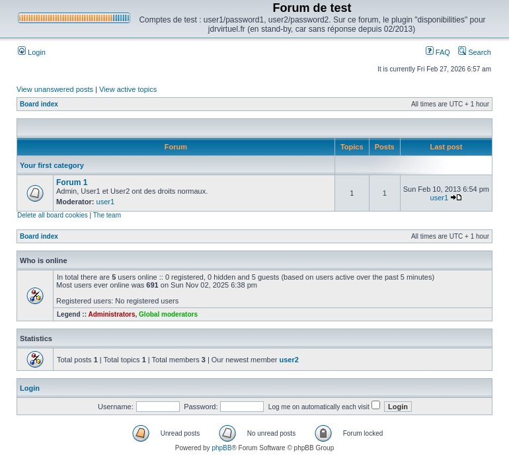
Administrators (111, 314)
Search (474, 52)
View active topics (128, 89)
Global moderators (168, 314)
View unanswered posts (55, 89)
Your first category (52, 165)
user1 (106, 202)
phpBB (221, 448)
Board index (39, 104)
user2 (289, 360)
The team (107, 215)
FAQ (438, 52)
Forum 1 (71, 182)
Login (32, 52)
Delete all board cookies (52, 215)
